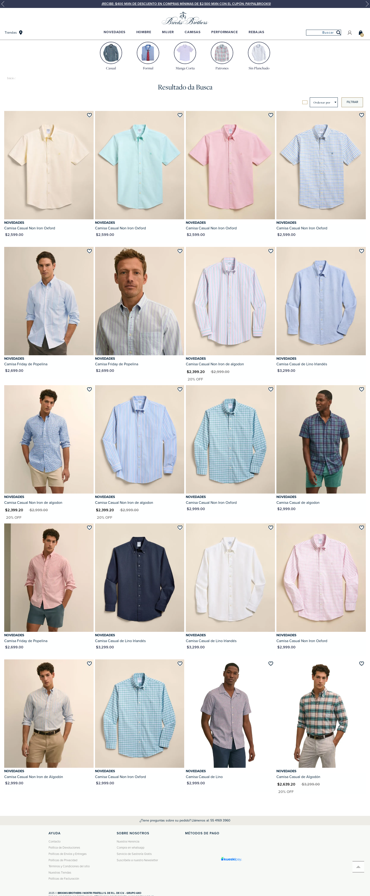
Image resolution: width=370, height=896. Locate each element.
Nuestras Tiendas (60, 873)
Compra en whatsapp (130, 848)
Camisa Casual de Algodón (298, 777)
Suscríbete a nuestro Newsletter (137, 860)
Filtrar (352, 102)
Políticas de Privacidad (63, 860)
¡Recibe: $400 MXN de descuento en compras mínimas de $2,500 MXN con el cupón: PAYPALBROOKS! (186, 4)
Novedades (114, 32)
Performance (224, 32)
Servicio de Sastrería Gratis (134, 854)
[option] (185, 4)
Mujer (168, 32)
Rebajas (256, 32)
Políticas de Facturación (64, 879)
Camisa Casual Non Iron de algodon (215, 364)
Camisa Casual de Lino (204, 777)
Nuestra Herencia (128, 841)
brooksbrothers (10, 78)
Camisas (193, 32)
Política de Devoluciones (64, 848)
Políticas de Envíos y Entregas (68, 854)
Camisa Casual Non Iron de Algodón (33, 777)
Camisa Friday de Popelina (25, 364)
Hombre (143, 32)
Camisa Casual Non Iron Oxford (29, 228)
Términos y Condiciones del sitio (69, 866)
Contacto (54, 841)
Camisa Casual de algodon (298, 502)
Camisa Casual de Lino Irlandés (301, 364)
